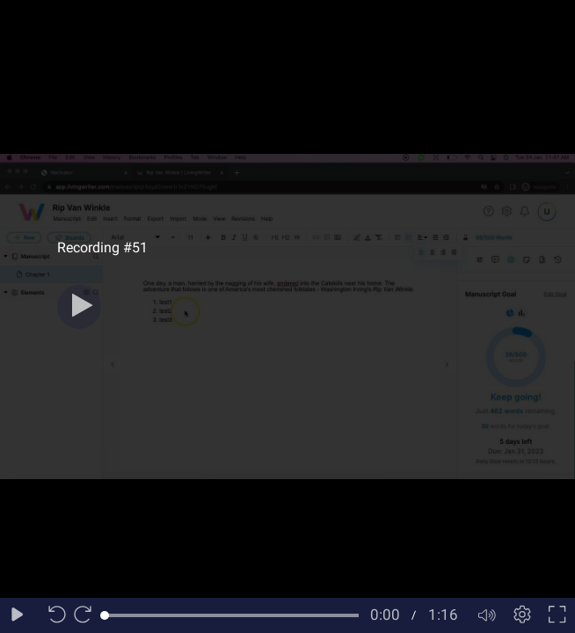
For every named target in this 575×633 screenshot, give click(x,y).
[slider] (232, 615)
